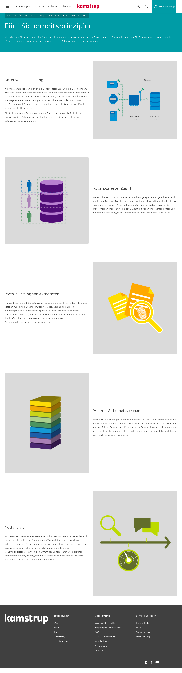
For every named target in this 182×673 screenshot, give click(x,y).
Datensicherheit (52, 15)
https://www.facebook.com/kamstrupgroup (151, 662)
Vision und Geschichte (105, 623)
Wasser (57, 623)
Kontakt (139, 627)
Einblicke (52, 6)
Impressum (100, 650)
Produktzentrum (61, 641)
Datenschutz (36, 15)
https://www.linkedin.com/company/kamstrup (145, 662)
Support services (143, 632)
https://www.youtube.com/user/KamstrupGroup (157, 662)
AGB (97, 632)
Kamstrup (11, 15)
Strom (56, 632)
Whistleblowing (102, 641)
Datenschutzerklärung (105, 636)
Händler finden (143, 623)
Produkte (39, 6)
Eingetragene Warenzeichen (108, 627)
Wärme (57, 627)
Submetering (60, 636)
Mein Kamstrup (143, 636)
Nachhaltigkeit (101, 645)
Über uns (66, 6)
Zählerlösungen (22, 6)
